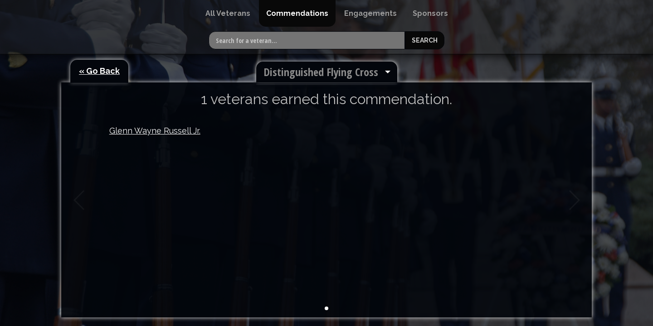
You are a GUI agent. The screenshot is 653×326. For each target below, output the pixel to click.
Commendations (297, 13)
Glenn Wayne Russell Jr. (154, 130)
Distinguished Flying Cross (320, 71)
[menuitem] (228, 13)
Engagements (370, 13)
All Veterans (227, 13)
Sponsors (430, 13)
